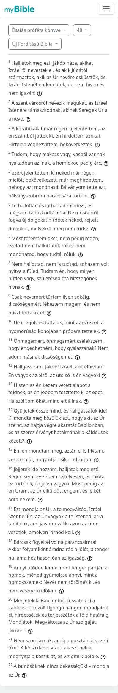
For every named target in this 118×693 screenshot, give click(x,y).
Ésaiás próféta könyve (37, 30)
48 (80, 30)
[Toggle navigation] (106, 9)
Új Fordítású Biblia (33, 44)
